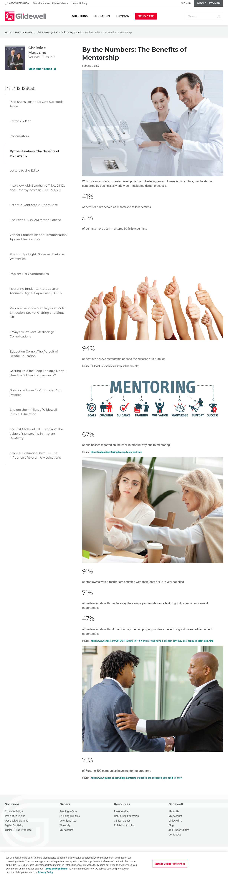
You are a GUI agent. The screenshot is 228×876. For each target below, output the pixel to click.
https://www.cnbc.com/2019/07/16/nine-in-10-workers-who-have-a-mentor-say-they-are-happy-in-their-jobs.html (152, 640)
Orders (65, 804)
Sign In (186, 3)
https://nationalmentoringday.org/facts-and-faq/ (116, 452)
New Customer (208, 3)
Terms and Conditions (55, 868)
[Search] (218, 16)
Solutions (12, 804)
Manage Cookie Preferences (170, 864)
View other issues (40, 69)
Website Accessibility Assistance (50, 3)
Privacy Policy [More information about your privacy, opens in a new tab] (45, 872)
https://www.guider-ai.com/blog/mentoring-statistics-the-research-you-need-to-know (136, 777)
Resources (122, 804)
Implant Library (79, 3)
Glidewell (175, 804)
